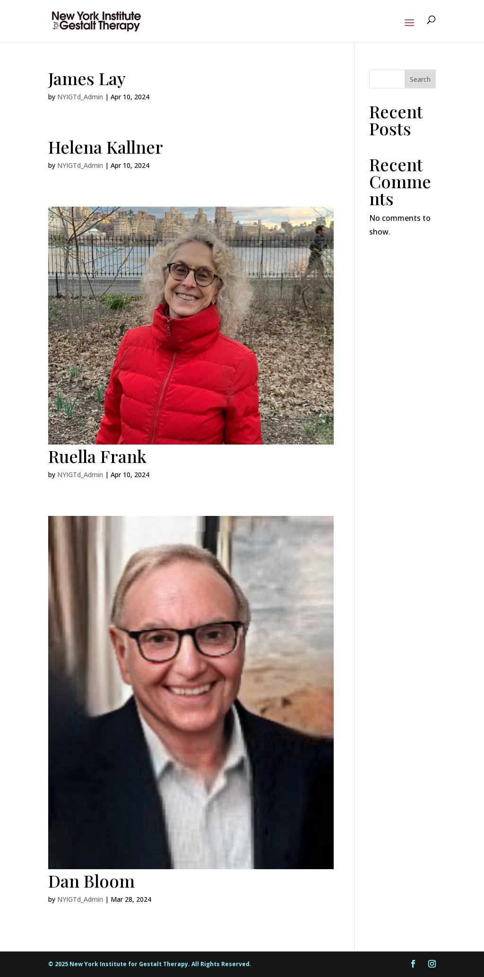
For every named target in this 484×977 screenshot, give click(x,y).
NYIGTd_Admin (80, 96)
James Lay (87, 78)
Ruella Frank (97, 456)
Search (420, 79)
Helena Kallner (105, 146)
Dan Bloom (91, 880)
